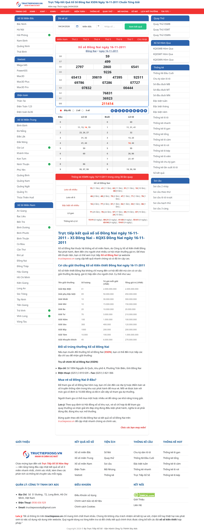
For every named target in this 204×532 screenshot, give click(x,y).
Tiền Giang (22, 305)
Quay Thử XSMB (161, 24)
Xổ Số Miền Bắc (25, 18)
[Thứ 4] (97, 39)
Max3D (20, 76)
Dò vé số (62, 18)
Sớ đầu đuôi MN (161, 95)
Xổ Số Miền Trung (26, 119)
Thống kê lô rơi (161, 145)
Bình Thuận (23, 238)
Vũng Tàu (22, 321)
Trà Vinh (33, 310)
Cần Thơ (21, 249)
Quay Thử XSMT (161, 29)
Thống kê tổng (161, 134)
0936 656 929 (39, 502)
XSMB (33, 11)
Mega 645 (22, 65)
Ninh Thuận (33, 164)
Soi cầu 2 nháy (161, 186)
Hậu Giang (22, 271)
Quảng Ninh (23, 46)
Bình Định (22, 125)
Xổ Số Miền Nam (26, 205)
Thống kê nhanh (162, 123)
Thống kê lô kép (161, 150)
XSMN (54, 11)
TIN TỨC (166, 11)
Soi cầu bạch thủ (162, 203)
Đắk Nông (22, 142)
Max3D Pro (23, 87)
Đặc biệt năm (160, 112)
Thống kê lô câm (162, 139)
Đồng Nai (22, 260)
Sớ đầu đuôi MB (161, 84)
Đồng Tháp (23, 266)
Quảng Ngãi (23, 186)
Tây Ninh (21, 299)
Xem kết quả (135, 26)
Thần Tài (21, 100)
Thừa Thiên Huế (25, 197)
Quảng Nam (23, 180)
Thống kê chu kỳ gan (164, 161)
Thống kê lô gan (161, 128)
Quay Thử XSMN (162, 35)
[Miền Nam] (62, 39)
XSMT (43, 11)
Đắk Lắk (21, 136)
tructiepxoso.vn (66, 258)
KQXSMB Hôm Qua (163, 48)
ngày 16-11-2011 (108, 50)
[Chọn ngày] (68, 26)
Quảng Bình (23, 175)
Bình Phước (23, 233)
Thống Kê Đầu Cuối (163, 73)
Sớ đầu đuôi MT (161, 89)
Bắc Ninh (21, 24)
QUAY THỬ (108, 11)
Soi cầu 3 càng (160, 208)
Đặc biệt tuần (160, 100)
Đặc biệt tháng (161, 106)
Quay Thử (159, 18)
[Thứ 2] (75, 39)
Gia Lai (33, 147)
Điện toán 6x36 (25, 112)
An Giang (22, 210)
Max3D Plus (23, 81)
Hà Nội (20, 29)
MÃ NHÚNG (123, 11)
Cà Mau (21, 244)
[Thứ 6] (118, 39)
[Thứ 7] (129, 39)
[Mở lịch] (77, 26)
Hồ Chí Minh (23, 277)
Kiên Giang (22, 282)
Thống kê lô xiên (162, 156)
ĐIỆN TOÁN (80, 11)
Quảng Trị (22, 191)
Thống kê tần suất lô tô (165, 167)
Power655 (22, 70)
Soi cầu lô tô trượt (162, 197)
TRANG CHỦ (21, 11)
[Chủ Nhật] (142, 39)
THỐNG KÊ (95, 11)
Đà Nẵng (21, 131)
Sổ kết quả (158, 172)
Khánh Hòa (23, 153)
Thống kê (159, 67)
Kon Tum (21, 158)
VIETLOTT (66, 11)
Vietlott (21, 59)
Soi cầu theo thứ (162, 191)
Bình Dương (33, 227)
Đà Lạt (20, 255)
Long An (21, 288)
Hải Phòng (33, 35)
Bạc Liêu (21, 216)
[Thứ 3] (86, 39)
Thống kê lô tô (161, 117)
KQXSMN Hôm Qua (163, 59)
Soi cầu (158, 180)
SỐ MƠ (134, 11)
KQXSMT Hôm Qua (163, 54)
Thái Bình (22, 51)
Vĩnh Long (33, 316)
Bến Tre (21, 221)
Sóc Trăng (22, 293)
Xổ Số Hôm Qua (162, 42)
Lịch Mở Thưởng (149, 11)
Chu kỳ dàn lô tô (161, 78)
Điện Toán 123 (24, 106)
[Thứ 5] (107, 39)
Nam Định (22, 40)
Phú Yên (21, 169)
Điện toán (22, 95)
